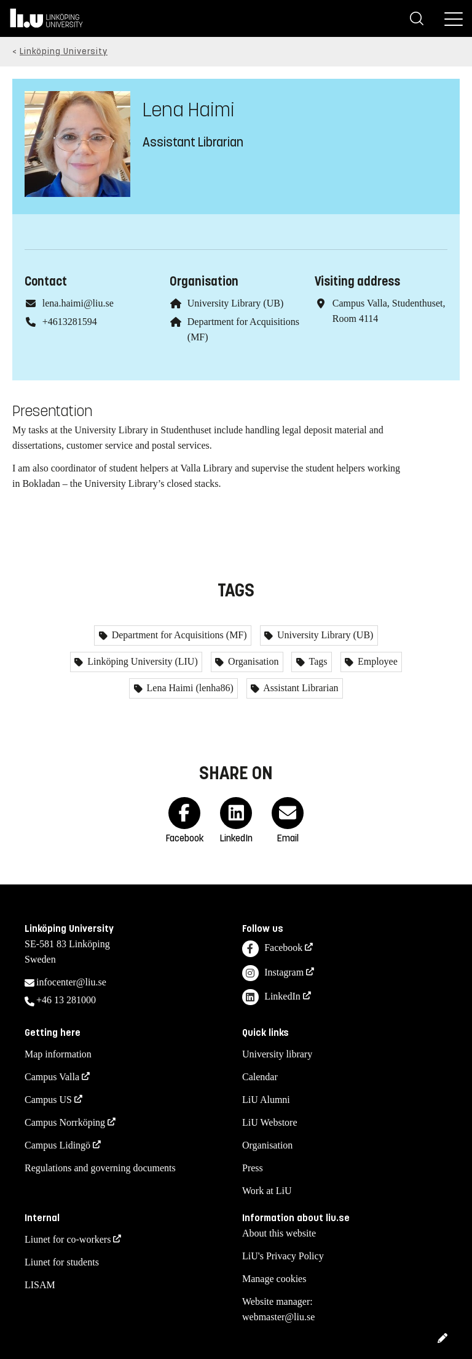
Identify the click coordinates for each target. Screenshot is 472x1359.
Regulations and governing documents (100, 1168)
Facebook (272, 948)
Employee (376, 661)
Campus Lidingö (57, 1145)
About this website (279, 1233)
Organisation (252, 661)
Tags (317, 661)
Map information (58, 1054)
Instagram (273, 973)
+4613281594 (69, 321)
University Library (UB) (235, 303)
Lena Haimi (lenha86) (189, 688)
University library (277, 1054)
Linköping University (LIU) (141, 661)
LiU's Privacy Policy (283, 1256)
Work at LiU (266, 1190)
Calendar (260, 1077)
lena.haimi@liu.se (78, 303)
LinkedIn (271, 997)
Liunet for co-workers (68, 1239)
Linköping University (64, 51)
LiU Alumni (266, 1099)
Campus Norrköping (65, 1122)
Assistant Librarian (299, 688)
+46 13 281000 (66, 1000)
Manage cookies (274, 1278)
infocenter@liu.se (71, 982)
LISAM (40, 1285)
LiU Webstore (269, 1122)
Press (252, 1168)
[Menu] (453, 18)
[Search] (416, 18)
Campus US (48, 1099)
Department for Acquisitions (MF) (178, 635)
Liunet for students (62, 1262)
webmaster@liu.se (278, 1317)
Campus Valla (52, 1077)
